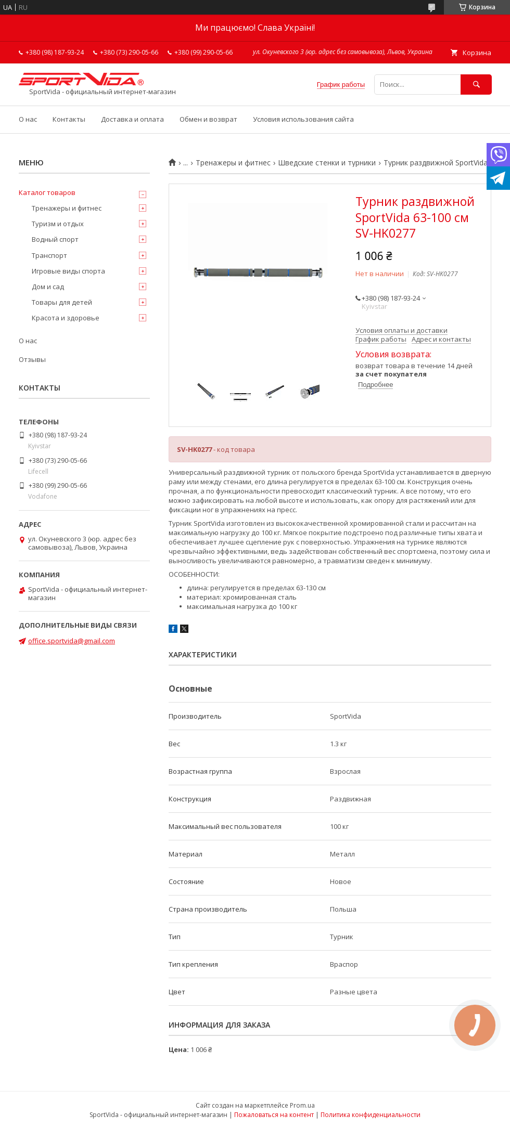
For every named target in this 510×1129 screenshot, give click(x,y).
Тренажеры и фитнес (233, 163)
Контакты (69, 119)
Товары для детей (62, 302)
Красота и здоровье (65, 317)
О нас (28, 119)
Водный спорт (55, 239)
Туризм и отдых (58, 223)
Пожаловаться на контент (274, 1114)
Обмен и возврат (208, 119)
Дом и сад (48, 286)
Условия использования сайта (303, 119)
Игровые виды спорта (68, 271)
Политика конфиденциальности (370, 1114)
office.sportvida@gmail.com (71, 641)
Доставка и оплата (132, 119)
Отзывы (32, 359)
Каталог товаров (47, 192)
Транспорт (49, 255)
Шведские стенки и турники (327, 163)
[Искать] (476, 84)
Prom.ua (302, 1105)
